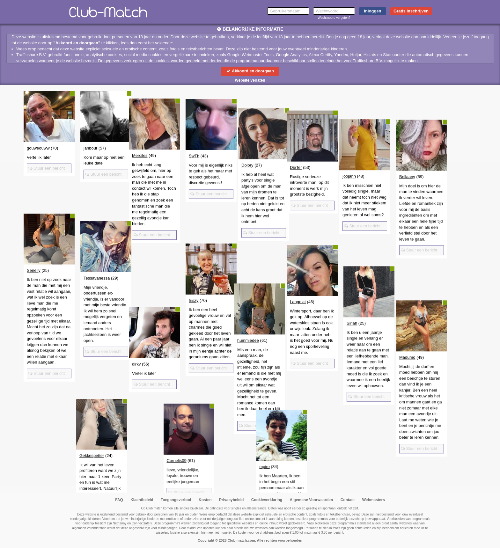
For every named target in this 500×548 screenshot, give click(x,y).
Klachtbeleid (141, 500)
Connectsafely (142, 523)
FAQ (119, 500)
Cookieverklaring (266, 500)
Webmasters (373, 500)
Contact (348, 500)
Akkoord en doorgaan (250, 71)
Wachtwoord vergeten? (334, 17)
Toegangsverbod (176, 500)
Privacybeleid (231, 500)
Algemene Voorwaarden (311, 500)
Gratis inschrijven (411, 11)
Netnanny (120, 523)
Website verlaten (250, 80)
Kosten (205, 500)
